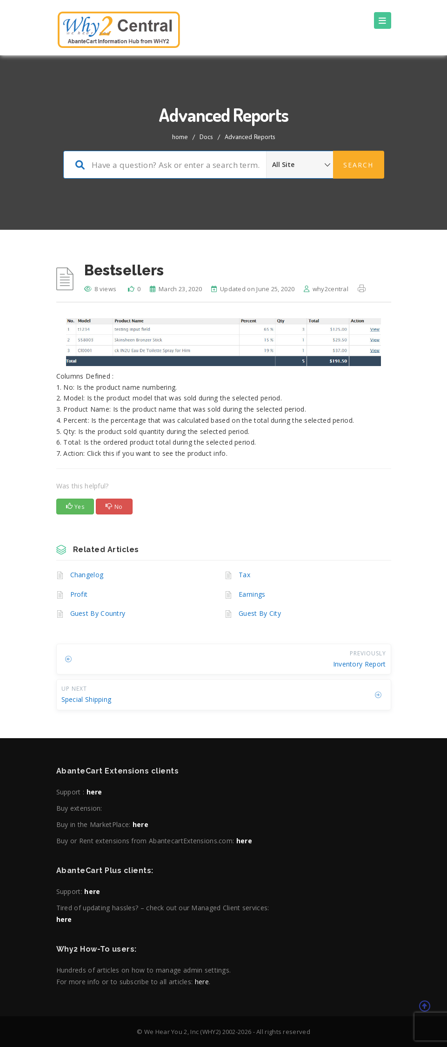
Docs (206, 137)
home (180, 137)
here (94, 791)
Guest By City (260, 613)
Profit (79, 594)
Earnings (252, 594)
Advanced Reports (250, 137)
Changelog (87, 574)
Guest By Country (98, 613)
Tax (244, 574)
